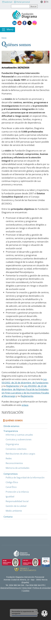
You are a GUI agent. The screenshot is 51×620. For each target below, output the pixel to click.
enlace (25, 405)
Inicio (4, 38)
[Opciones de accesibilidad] (44, 613)
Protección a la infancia (17, 491)
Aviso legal (26, 588)
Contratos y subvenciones (18, 439)
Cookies (26, 591)
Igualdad (10, 496)
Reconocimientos (14, 463)
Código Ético (12, 482)
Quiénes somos (14, 420)
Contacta (8, 516)
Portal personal (22, 2)
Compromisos (11, 473)
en (46, 1)
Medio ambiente (14, 510)
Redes (9, 458)
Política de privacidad (42, 588)
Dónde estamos (11, 426)
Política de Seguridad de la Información (25, 477)
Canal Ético (11, 487)
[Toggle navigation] (7, 29)
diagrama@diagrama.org (10, 588)
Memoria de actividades (17, 467)
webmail (7, 2)
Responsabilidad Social (17, 501)
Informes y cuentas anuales (19, 434)
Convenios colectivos (16, 449)
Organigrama (12, 444)
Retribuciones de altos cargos (20, 453)
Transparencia (11, 431)
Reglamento (12, 385)
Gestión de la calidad (16, 506)
